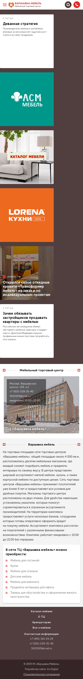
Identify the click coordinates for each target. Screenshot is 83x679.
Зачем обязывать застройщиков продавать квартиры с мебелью (25, 317)
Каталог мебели (41, 611)
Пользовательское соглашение (41, 674)
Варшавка (28, 4)
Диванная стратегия (20, 24)
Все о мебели (42, 627)
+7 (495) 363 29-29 (41, 638)
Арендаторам (41, 622)
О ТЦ (41, 616)
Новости (14, 276)
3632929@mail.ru (20, 396)
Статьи (8, 18)
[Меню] (5, 4)
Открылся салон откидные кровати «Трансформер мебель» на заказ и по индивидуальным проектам (26, 288)
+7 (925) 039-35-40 (22, 391)
